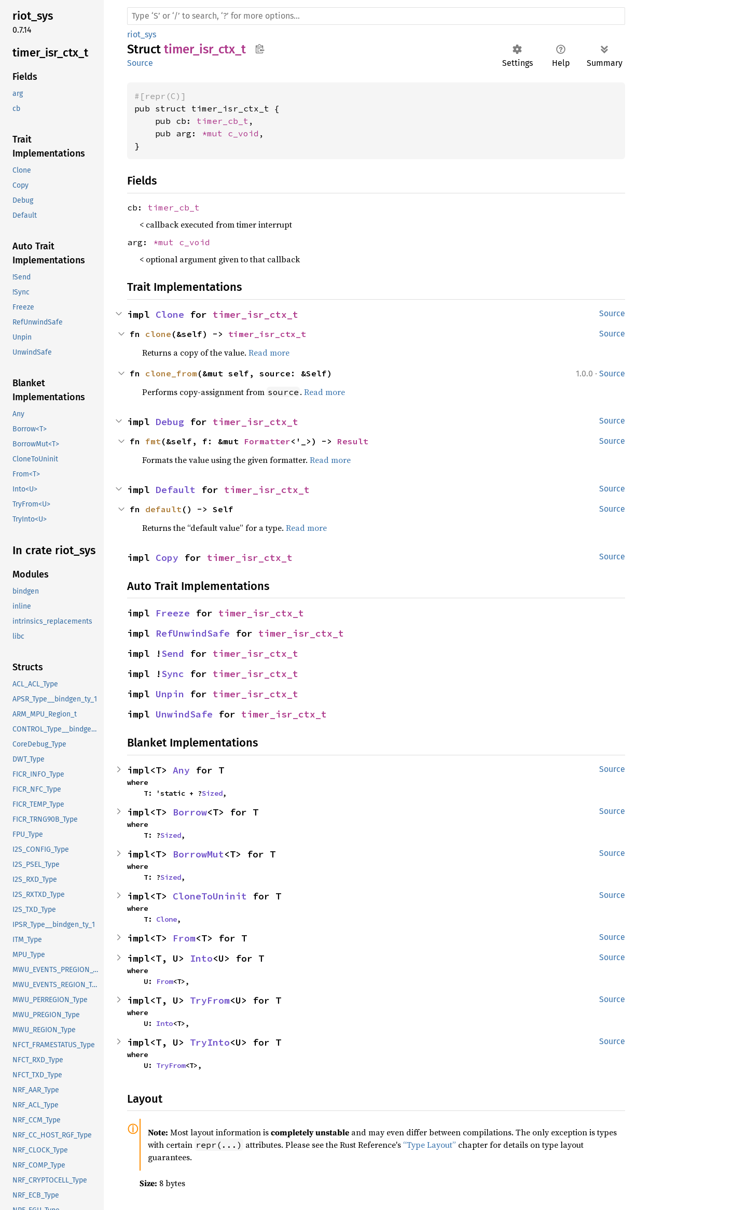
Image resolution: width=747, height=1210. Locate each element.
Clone (170, 314)
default (163, 509)
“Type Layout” (429, 1144)
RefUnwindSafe (193, 633)
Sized (212, 793)
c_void (243, 133)
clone (158, 334)
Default (176, 490)
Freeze (173, 613)
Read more (268, 352)
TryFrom (210, 1000)
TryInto (210, 1042)
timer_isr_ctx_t (255, 314)
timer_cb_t (222, 121)
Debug (170, 422)
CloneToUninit (210, 896)
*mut (215, 133)
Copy (167, 558)
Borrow (190, 812)
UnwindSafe (184, 714)
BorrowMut (198, 854)
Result (352, 441)
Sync (172, 674)
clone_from (171, 373)
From (184, 938)
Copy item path (259, 49)
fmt (153, 441)
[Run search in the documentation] (376, 16)
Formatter (267, 441)
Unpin (170, 694)
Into (201, 958)
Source (140, 63)
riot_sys (141, 34)
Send (172, 653)
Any (181, 770)
